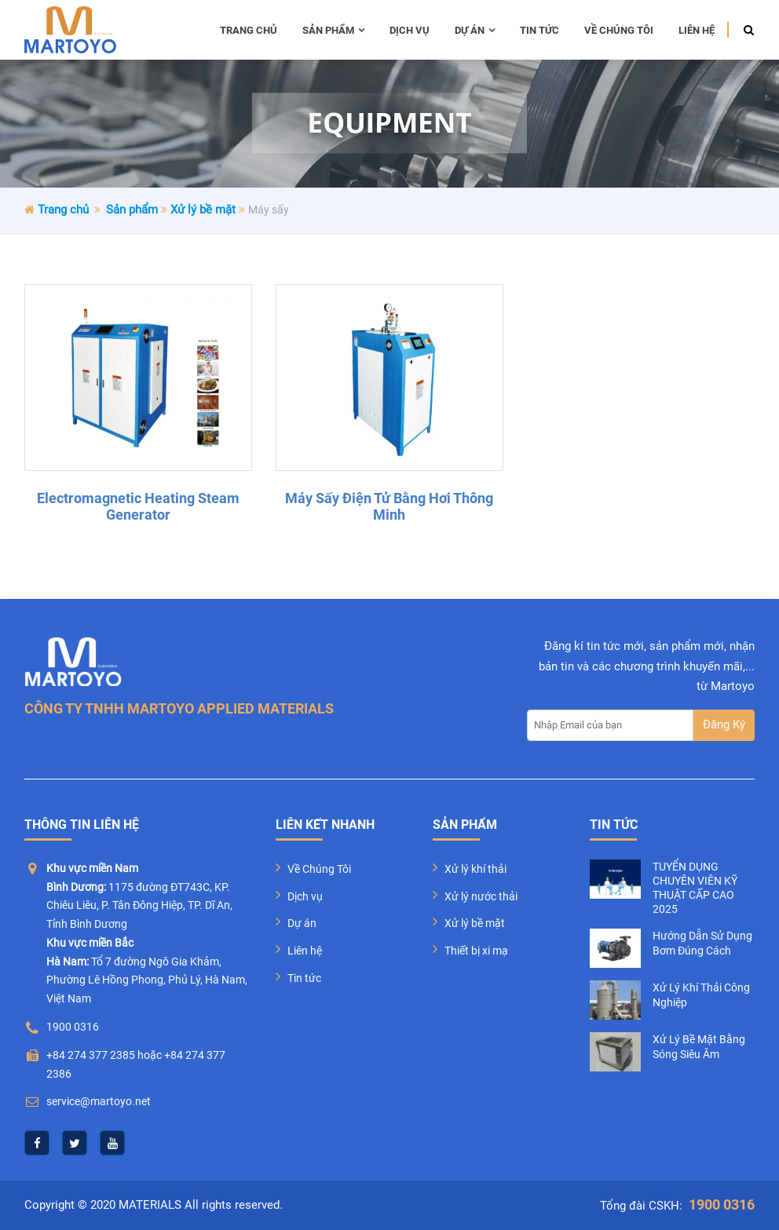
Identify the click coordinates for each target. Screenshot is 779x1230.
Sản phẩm (333, 30)
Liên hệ (696, 30)
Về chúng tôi (618, 30)
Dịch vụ (410, 30)
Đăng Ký (724, 724)
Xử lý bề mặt (203, 210)
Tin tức (539, 30)
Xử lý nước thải (481, 896)
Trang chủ (248, 30)
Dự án (475, 30)
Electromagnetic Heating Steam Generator (138, 507)
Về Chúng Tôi (319, 869)
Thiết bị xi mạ (476, 950)
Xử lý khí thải (475, 869)
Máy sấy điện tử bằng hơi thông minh (389, 507)
